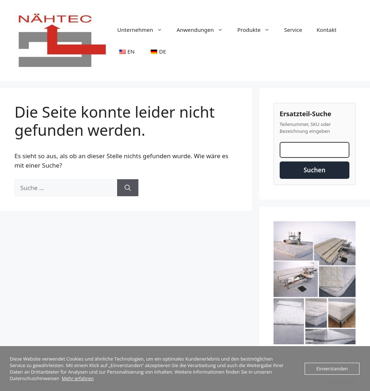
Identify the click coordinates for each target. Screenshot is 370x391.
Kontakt (326, 29)
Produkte (257, 30)
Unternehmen (143, 30)
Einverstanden (332, 368)
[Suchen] (127, 188)
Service (293, 29)
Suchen (314, 170)
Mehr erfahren (78, 378)
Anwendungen (203, 30)
